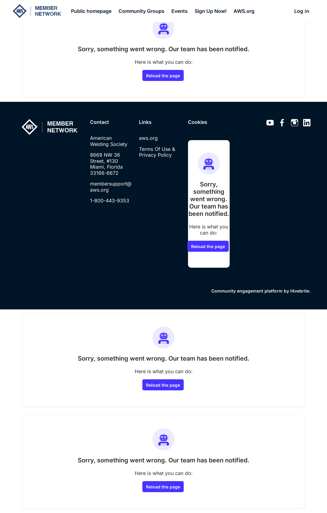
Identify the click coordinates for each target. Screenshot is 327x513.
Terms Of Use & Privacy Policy (157, 152)
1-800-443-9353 (109, 200)
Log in (301, 11)
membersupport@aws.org (110, 187)
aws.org (148, 138)
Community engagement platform (247, 290)
